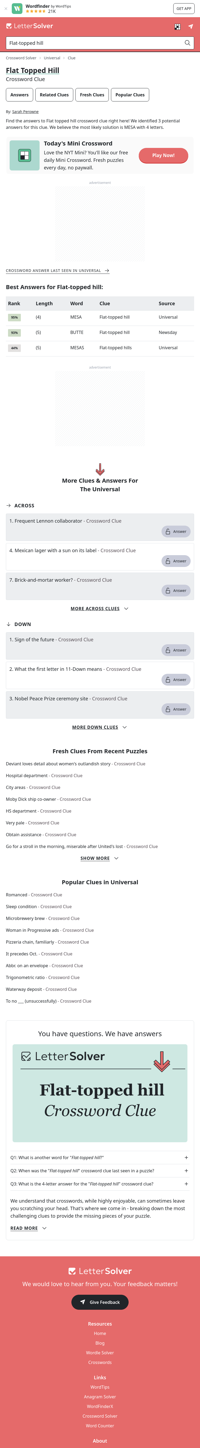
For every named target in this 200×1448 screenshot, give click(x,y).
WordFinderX (100, 1406)
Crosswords (99, 1362)
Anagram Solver (100, 1397)
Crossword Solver (100, 1416)
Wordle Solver (100, 1353)
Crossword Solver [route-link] (21, 57)
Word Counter (100, 1426)
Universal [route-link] (52, 57)
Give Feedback (100, 1302)
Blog (100, 1343)
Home (100, 1333)
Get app (183, 8)
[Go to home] (100, 1271)
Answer (175, 531)
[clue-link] (100, 521)
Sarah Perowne (25, 111)
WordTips (100, 1387)
